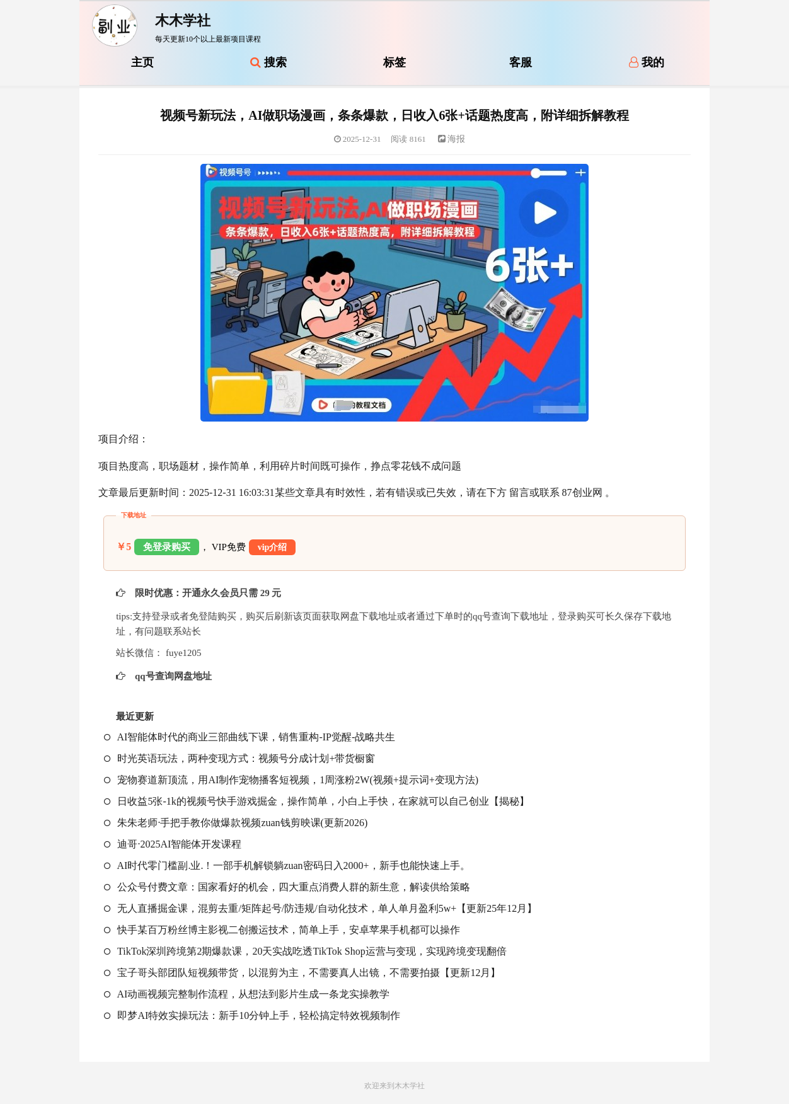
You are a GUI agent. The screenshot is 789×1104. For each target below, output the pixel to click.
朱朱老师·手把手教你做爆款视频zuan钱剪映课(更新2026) (235, 822)
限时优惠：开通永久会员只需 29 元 (206, 593)
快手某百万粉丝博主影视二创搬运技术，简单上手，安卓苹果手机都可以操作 (282, 929)
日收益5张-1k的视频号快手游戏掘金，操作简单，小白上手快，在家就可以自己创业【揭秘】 (316, 801)
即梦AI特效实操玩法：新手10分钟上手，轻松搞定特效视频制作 (252, 1015)
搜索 (268, 62)
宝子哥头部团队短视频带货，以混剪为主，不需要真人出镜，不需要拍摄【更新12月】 (302, 972)
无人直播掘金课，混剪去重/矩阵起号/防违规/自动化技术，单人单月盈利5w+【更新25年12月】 (320, 908)
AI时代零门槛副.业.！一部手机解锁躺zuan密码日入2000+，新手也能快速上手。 (286, 865)
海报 (452, 139)
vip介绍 (272, 547)
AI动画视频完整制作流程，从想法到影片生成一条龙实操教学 (246, 994)
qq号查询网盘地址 (171, 676)
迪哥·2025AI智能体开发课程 (172, 844)
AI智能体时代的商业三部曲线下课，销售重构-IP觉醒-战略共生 (249, 737)
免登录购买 (166, 547)
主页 (142, 62)
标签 (394, 62)
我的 (646, 62)
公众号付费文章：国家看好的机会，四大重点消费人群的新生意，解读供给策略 (287, 887)
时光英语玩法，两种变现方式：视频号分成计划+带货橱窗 (239, 758)
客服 (520, 62)
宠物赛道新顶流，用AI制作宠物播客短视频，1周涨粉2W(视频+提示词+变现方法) (291, 779)
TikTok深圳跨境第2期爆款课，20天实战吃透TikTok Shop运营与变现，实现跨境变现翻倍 (305, 951)
